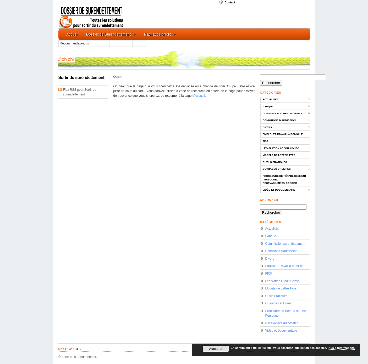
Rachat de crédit (157, 34)
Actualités (271, 99)
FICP (265, 141)
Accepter (215, 349)
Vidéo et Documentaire (279, 189)
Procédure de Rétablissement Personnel (284, 176)
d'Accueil (199, 96)
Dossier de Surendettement (108, 34)
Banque (268, 106)
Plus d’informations (341, 347)
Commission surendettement (283, 113)
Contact (230, 2)
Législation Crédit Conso (281, 148)
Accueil (72, 34)
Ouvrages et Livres (277, 168)
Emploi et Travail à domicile (283, 134)
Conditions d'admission (279, 120)
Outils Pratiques (275, 162)
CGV (78, 349)
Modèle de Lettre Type (279, 154)
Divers (267, 127)
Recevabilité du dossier (280, 182)
